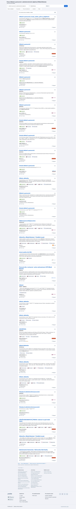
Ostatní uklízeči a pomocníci (27, 60)
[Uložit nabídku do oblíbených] (55, 17)
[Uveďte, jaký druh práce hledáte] (17, 6)
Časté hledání (21, 467)
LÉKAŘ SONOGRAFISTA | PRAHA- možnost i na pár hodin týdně (34, 420)
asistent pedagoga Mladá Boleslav (36, 479)
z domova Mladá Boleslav (35, 478)
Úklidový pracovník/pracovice (27, 221)
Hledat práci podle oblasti (48, 473)
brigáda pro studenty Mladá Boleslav (36, 475)
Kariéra (20, 498)
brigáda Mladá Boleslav (34, 474)
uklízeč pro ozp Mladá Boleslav (22, 476)
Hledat (66, 6)
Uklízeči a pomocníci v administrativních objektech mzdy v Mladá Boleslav (36, 486)
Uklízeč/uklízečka (24, 345)
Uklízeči (21, 285)
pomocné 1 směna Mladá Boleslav (23, 484)
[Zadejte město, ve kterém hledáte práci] (39, 6)
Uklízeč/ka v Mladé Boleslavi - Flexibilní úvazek (31, 237)
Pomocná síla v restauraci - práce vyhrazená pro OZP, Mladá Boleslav (35, 267)
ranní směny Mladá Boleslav (35, 481)
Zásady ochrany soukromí (18, 506)
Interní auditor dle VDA (25, 252)
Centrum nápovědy (22, 500)
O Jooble (21, 495)
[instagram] (62, 494)
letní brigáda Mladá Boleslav (35, 473)
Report (54, 27)
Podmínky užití (10, 506)
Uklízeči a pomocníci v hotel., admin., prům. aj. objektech (34, 16)
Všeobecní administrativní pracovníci (29, 392)
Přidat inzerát (34, 495)
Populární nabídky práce (47, 471)
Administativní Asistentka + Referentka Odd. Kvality (33, 449)
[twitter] (65, 494)
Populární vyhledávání (48, 495)
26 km (47, 6)
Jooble (67, 506)
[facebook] (60, 494)
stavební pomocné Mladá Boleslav (23, 480)
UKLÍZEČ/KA (22, 329)
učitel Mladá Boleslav (34, 482)
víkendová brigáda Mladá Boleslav (36, 477)
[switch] (55, 12)
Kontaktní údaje (22, 497)
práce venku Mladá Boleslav (22, 475)
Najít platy (46, 498)
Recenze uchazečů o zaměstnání (50, 497)
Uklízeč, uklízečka (24, 178)
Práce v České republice (23, 501)
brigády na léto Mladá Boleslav (35, 471)
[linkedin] (67, 494)
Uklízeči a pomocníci (24, 31)
